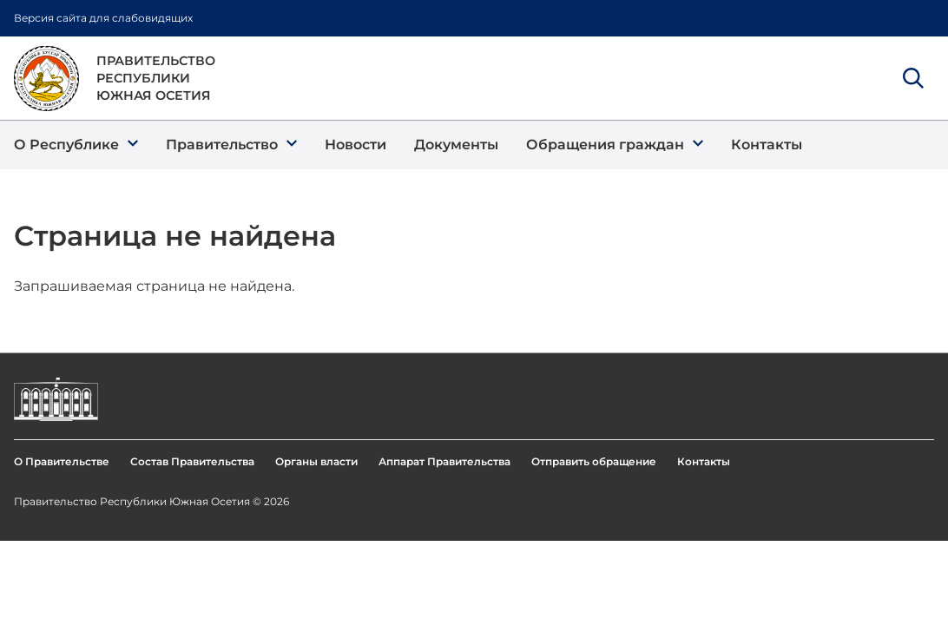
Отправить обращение (593, 461)
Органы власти (316, 461)
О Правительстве (61, 461)
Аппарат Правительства (444, 461)
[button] (76, 145)
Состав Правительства (192, 461)
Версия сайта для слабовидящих (103, 17)
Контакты (703, 461)
